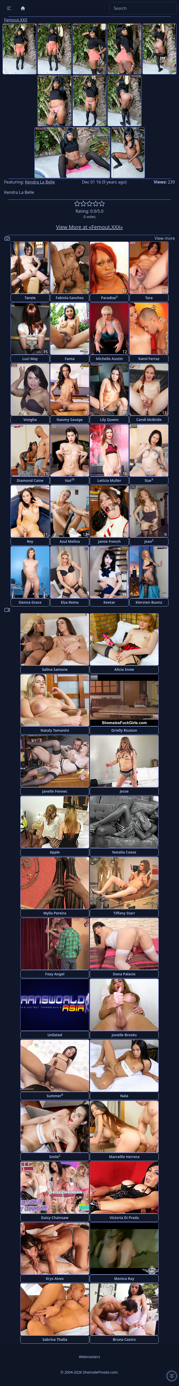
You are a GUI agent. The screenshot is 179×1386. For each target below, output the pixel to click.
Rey (30, 541)
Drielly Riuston (124, 730)
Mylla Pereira (54, 913)
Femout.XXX (15, 20)
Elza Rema (69, 602)
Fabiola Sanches (70, 297)
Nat (70, 480)
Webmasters (89, 1356)
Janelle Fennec (54, 791)
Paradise (109, 297)
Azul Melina (70, 541)
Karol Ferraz (148, 358)
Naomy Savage (70, 419)
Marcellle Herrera (124, 1156)
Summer (55, 1095)
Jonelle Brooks (124, 1034)
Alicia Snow (124, 669)
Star (149, 480)
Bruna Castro (124, 1339)
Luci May (30, 358)
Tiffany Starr (124, 913)
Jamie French (109, 541)
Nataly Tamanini (55, 730)
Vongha (30, 419)
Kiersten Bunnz (149, 602)
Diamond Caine (30, 480)
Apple (55, 852)
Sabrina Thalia (54, 1339)
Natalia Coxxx (124, 852)
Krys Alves (55, 1278)
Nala (124, 1095)
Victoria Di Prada (124, 1217)
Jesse (124, 791)
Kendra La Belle (40, 182)
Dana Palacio (124, 973)
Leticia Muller (109, 480)
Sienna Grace (30, 602)
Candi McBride (149, 419)
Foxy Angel (54, 973)
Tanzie (30, 297)
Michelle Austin (109, 358)
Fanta (70, 358)
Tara (149, 297)
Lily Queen (109, 419)
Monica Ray (124, 1278)
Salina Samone (55, 669)
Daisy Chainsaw (54, 1217)
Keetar (109, 602)
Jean (149, 541)
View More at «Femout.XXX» (89, 227)
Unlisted (55, 1034)
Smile (54, 1156)
